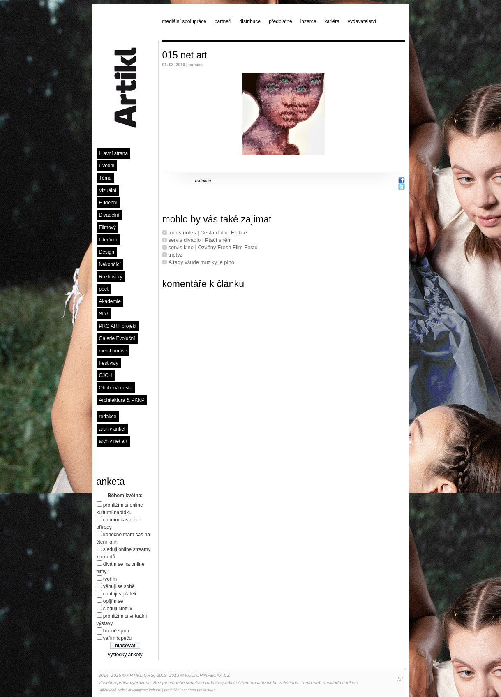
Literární (108, 240)
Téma (105, 178)
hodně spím (116, 631)
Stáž (104, 314)
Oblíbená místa (115, 388)
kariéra (331, 21)
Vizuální (107, 190)
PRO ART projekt (118, 326)
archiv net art (113, 441)
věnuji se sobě (119, 586)
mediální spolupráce (184, 21)
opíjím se (113, 601)
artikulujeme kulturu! (145, 690)
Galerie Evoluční (117, 338)
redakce (108, 416)
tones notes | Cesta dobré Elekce (208, 232)
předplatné (280, 21)
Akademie (110, 301)
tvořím (110, 579)
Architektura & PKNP (122, 400)
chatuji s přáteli (119, 594)
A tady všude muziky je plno (201, 262)
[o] (399, 678)
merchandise (113, 351)
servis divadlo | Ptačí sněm (200, 240)
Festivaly (108, 363)
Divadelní (109, 215)
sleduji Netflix (117, 608)
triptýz (176, 255)
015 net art (185, 55)
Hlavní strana (113, 153)
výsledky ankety (125, 655)
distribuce (250, 21)
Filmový (107, 227)
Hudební (108, 203)
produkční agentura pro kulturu (189, 690)
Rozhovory (110, 277)
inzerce (308, 21)
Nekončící (110, 264)
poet (104, 289)
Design (106, 252)
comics (195, 65)
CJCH (105, 375)
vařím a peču (117, 638)
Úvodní (107, 166)
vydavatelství (362, 21)
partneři (223, 21)
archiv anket (112, 429)
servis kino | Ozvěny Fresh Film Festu (213, 247)
